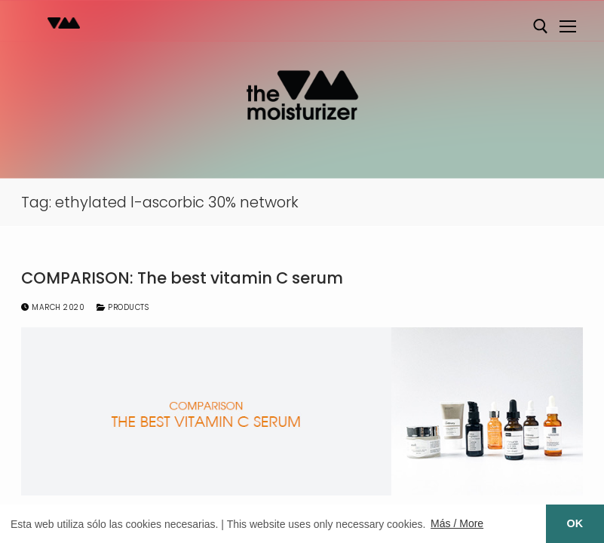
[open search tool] (540, 26)
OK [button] (575, 523)
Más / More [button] (457, 523)
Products (123, 307)
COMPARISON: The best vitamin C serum (182, 278)
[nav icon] (568, 26)
